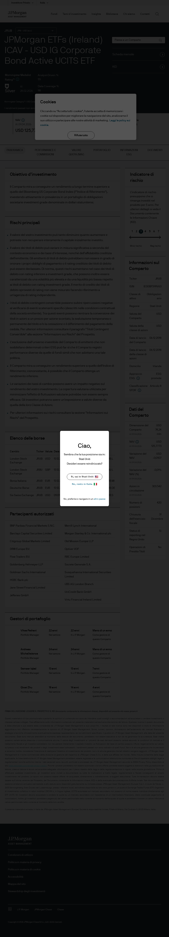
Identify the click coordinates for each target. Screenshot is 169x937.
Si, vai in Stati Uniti (84, 477)
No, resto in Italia (84, 484)
